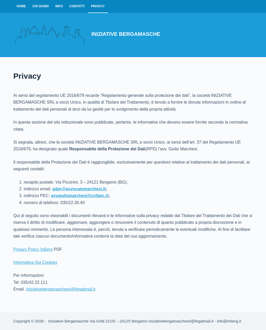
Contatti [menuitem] (77, 6)
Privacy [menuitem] (98, 6)
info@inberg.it (229, 321)
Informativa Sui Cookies (35, 262)
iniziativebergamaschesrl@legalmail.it (60, 289)
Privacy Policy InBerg (32, 249)
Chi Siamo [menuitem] (40, 6)
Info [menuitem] (59, 6)
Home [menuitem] (21, 6)
